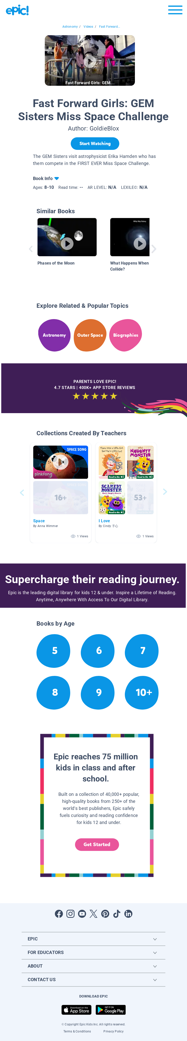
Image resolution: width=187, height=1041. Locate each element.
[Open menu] (175, 11)
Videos (88, 26)
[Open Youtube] (82, 914)
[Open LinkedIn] (128, 914)
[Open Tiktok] (117, 914)
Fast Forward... (109, 26)
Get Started (97, 844)
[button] (60, 492)
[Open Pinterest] (105, 914)
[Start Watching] (95, 143)
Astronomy (70, 26)
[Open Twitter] (94, 914)
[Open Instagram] (70, 914)
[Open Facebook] (59, 914)
